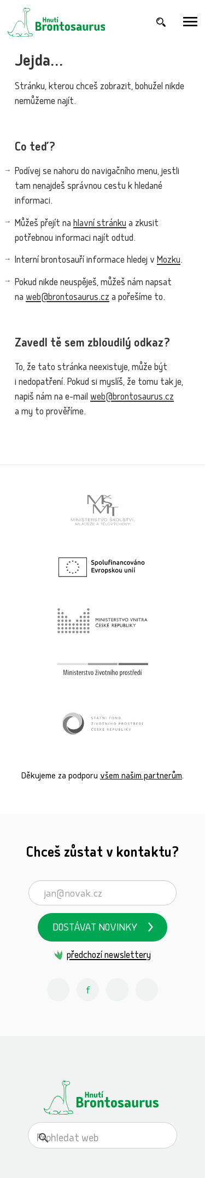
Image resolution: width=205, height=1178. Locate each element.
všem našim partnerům (141, 776)
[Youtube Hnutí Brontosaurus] (117, 989)
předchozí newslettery (109, 956)
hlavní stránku (99, 224)
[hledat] (90, 1139)
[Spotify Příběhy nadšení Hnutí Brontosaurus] (147, 989)
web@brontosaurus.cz (67, 298)
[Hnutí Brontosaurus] (102, 1098)
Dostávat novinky (95, 929)
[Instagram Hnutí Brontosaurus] (58, 989)
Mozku (168, 261)
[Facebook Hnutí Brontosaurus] (88, 989)
